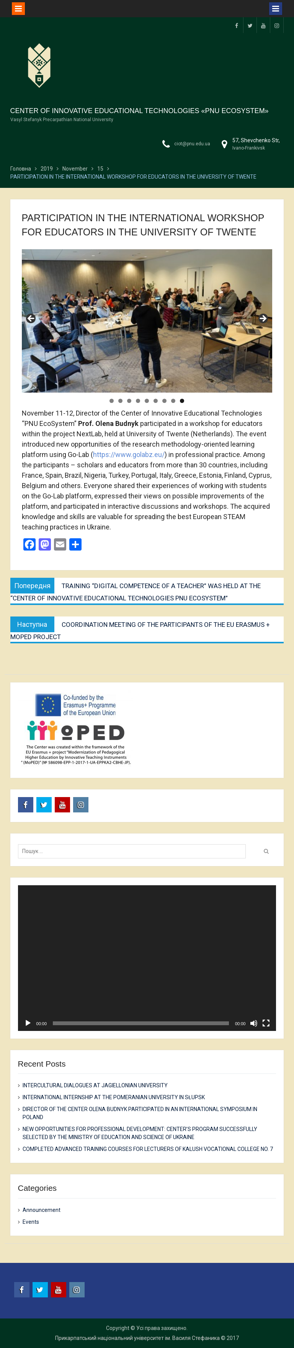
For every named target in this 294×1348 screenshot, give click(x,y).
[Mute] (254, 1023)
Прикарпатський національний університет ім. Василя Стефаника (137, 1338)
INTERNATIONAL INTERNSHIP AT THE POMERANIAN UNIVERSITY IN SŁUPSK (114, 1097)
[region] (147, 321)
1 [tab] (111, 401)
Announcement (41, 1210)
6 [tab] (156, 401)
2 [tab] (120, 401)
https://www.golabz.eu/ (129, 454)
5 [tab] (147, 401)
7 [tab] (164, 401)
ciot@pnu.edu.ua (192, 143)
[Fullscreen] (266, 1023)
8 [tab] (173, 401)
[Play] (28, 1023)
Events (31, 1222)
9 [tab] (182, 401)
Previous (31, 319)
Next (262, 319)
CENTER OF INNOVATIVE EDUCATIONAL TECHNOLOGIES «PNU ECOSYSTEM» (139, 111)
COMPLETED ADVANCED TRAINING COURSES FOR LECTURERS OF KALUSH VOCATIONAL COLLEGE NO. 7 (148, 1149)
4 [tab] (138, 401)
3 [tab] (129, 401)
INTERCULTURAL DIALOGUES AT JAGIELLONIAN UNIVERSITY (95, 1085)
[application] (147, 958)
